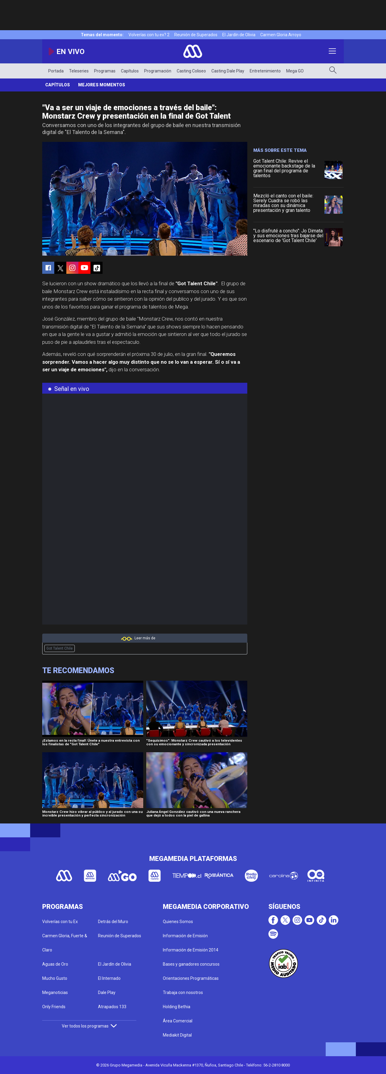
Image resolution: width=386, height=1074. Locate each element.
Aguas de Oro (55, 964)
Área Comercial (177, 1020)
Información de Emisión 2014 (190, 950)
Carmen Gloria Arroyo (280, 34)
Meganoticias (55, 992)
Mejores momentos (101, 84)
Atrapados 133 (112, 1006)
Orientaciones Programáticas (191, 978)
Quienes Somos (178, 921)
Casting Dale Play (227, 71)
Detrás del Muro (113, 921)
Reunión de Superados (195, 34)
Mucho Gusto (54, 978)
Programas (104, 71)
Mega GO (295, 71)
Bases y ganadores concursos (191, 964)
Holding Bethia (176, 1006)
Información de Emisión (185, 935)
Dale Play (106, 992)
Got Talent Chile (59, 648)
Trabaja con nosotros (183, 992)
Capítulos (130, 71)
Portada (56, 71)
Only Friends (53, 1006)
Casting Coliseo (191, 71)
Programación (157, 71)
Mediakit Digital (177, 1035)
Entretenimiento (265, 71)
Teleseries (79, 71)
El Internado (109, 978)
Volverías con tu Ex (60, 921)
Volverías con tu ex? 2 (148, 34)
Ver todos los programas (89, 1026)
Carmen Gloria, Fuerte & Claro (64, 942)
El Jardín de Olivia (238, 34)
